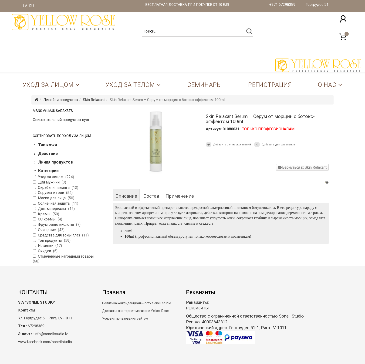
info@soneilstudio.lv (51, 334)
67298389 (36, 326)
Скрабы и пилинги (54, 187)
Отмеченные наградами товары (66, 256)
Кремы (44, 214)
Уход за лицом (48, 84)
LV (25, 6)
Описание (126, 196)
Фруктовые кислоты (56, 224)
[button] (343, 19)
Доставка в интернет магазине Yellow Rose (135, 311)
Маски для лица (52, 198)
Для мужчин (49, 182)
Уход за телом (130, 84)
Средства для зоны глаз (59, 235)
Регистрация (270, 84)
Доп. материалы (52, 209)
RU (31, 6)
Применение (180, 196)
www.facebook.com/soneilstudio (45, 342)
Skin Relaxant (94, 100)
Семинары (204, 84)
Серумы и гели (51, 192)
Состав (151, 196)
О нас (327, 84)
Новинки (46, 245)
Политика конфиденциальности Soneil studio (136, 303)
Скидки (45, 251)
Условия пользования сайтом (125, 318)
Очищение (47, 230)
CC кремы (47, 219)
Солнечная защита (54, 203)
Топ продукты (50, 240)
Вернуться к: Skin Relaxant (302, 167)
